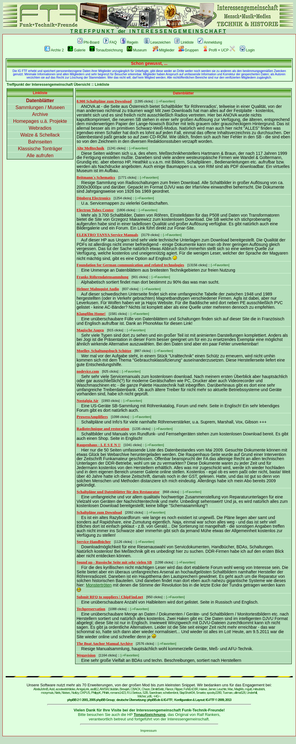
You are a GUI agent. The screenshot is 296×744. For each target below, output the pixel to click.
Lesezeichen (157, 42)
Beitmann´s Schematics (96, 177)
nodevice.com (88, 371)
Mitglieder (164, 50)
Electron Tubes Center (95, 210)
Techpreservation (91, 609)
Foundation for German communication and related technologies (130, 265)
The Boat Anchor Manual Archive (105, 643)
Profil (209, 50)
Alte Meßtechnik (90, 148)
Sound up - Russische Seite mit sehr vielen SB (114, 562)
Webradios (40, 128)
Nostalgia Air (87, 400)
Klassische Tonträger (40, 148)
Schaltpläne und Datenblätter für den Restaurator (118, 491)
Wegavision (86, 655)
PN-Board (88, 42)
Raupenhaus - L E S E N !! (98, 445)
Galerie (77, 50)
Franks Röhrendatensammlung (102, 277)
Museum (137, 50)
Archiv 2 (54, 50)
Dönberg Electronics (94, 198)
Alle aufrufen (40, 155)
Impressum (149, 730)
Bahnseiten (40, 141)
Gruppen (188, 50)
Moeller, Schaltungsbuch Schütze (104, 350)
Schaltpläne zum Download (99, 512)
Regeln (129, 42)
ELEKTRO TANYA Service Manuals (107, 234)
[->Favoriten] (166, 101)
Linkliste (183, 42)
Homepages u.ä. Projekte (40, 121)
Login (247, 50)
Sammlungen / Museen (40, 107)
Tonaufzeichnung (106, 50)
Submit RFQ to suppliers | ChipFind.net (110, 597)
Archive (40, 114)
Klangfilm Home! (91, 313)
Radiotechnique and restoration (103, 428)
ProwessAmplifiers (92, 416)
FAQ (110, 42)
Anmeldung (210, 42)
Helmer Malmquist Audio (98, 289)
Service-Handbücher (94, 541)
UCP (228, 50)
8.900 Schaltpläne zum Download (104, 101)
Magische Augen (90, 330)
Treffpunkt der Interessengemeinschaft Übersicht (48, 84)
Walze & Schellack (40, 134)
